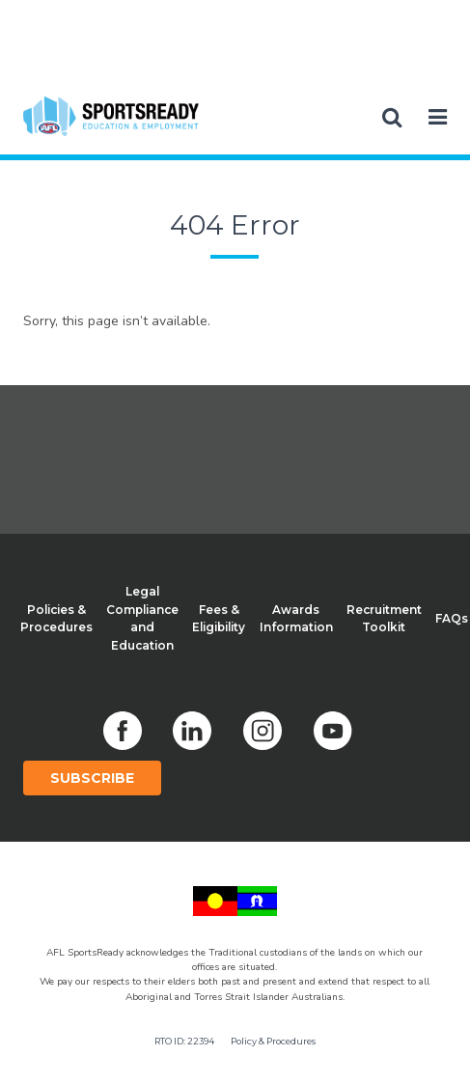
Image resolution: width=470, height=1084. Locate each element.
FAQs (451, 618)
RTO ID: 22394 (184, 1041)
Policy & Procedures (273, 1041)
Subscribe (92, 778)
